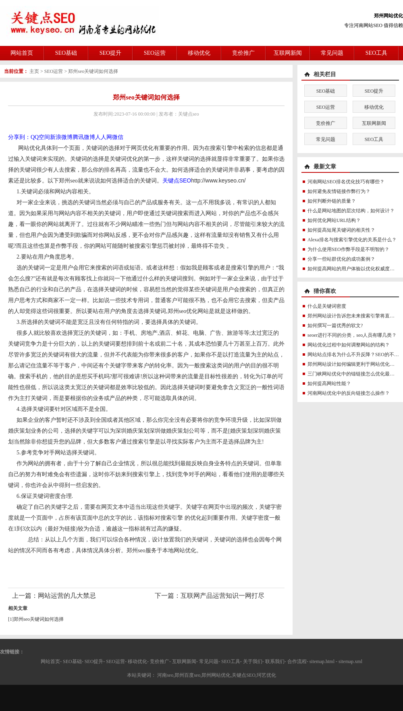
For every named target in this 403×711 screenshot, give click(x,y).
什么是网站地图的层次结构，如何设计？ (351, 211)
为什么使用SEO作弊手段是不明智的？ (348, 249)
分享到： (19, 137)
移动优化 (199, 53)
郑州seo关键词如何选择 (93, 71)
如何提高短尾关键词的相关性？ (341, 230)
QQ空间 (40, 137)
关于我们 (252, 661)
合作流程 (297, 661)
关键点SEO (176, 180)
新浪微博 (61, 137)
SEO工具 (376, 53)
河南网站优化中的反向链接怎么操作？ (348, 393)
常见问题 (332, 53)
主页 (34, 71)
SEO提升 (110, 53)
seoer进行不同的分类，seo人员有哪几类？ (352, 335)
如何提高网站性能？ (329, 383)
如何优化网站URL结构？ (334, 220)
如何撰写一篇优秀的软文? (335, 325)
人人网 (103, 137)
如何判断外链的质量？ (331, 201)
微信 (117, 137)
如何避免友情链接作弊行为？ (338, 191)
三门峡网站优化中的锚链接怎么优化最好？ (353, 374)
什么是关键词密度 (326, 306)
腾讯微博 (84, 137)
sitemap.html (322, 661)
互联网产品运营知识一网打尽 (222, 595)
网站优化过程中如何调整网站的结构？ (348, 345)
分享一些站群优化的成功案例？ (341, 259)
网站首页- (51, 661)
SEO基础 (66, 53)
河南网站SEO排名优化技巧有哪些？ (345, 181)
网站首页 (21, 53)
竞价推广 (243, 53)
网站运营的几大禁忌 (67, 595)
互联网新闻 (288, 53)
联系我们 (275, 661)
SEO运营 (155, 53)
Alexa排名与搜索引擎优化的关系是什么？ (352, 240)
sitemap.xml (350, 661)
